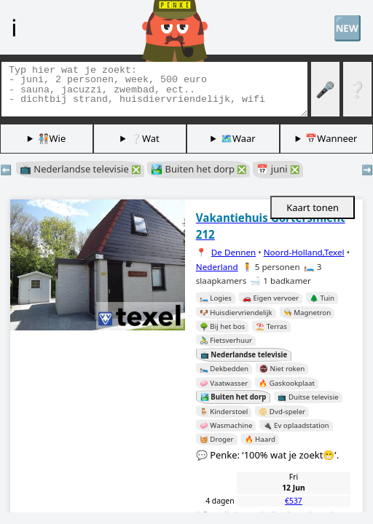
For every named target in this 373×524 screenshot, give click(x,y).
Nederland (217, 266)
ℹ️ (14, 27)
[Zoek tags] (154, 89)
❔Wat (145, 138)
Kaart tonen (312, 207)
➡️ (367, 169)
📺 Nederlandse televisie (80, 168)
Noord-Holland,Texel (304, 252)
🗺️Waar (238, 138)
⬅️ (6, 169)
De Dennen (233, 252)
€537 (293, 501)
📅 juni (277, 168)
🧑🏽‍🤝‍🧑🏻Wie (52, 138)
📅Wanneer (331, 138)
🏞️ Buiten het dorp (198, 168)
